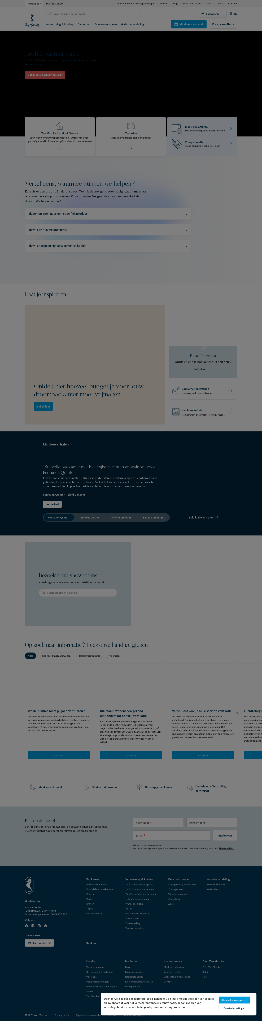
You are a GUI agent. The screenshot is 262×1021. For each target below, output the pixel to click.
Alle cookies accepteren (234, 1000)
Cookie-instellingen (234, 1008)
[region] (178, 1004)
